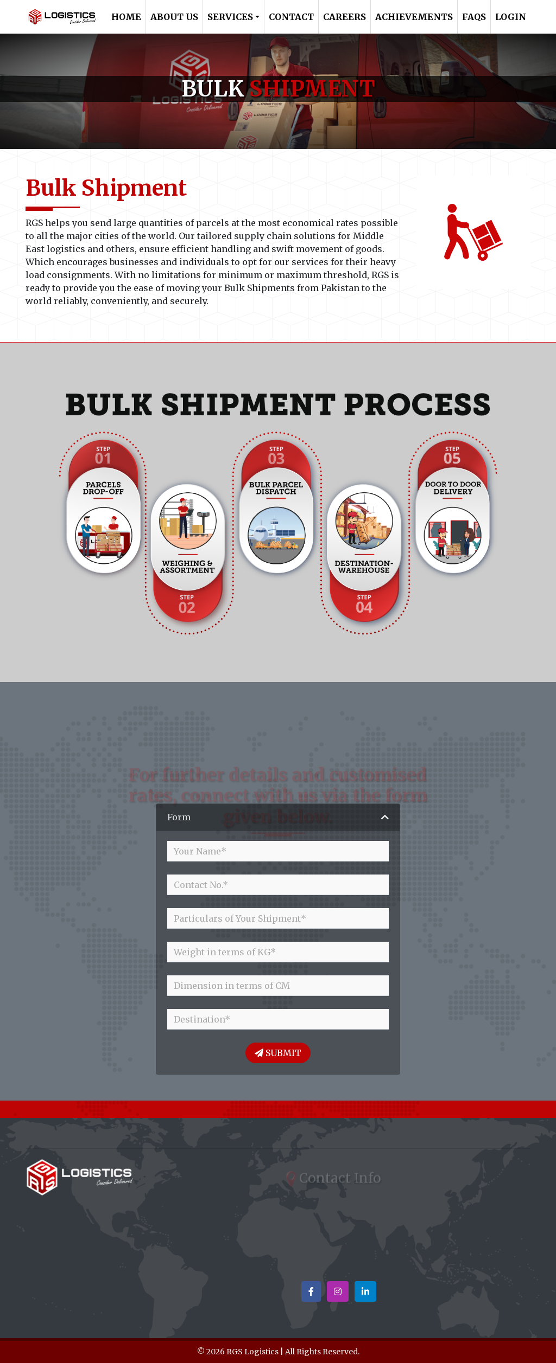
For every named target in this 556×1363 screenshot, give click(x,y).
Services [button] (230, 16)
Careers (344, 16)
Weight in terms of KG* (225, 952)
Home (126, 16)
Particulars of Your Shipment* (240, 918)
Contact (291, 16)
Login (510, 16)
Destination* (202, 1019)
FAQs (474, 16)
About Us (174, 16)
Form (179, 817)
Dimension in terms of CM (232, 985)
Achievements (414, 16)
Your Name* (200, 851)
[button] (311, 1291)
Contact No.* (201, 884)
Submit (278, 1052)
